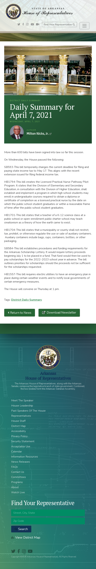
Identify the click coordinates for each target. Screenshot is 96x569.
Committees (18, 477)
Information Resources (24, 456)
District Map (18, 426)
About (15, 487)
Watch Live (18, 492)
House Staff (18, 421)
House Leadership (22, 405)
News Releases (20, 462)
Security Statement (22, 441)
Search (21, 529)
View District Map (25, 537)
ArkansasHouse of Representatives (48, 375)
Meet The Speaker (22, 400)
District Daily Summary (26, 300)
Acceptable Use (20, 446)
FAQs (14, 467)
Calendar (16, 451)
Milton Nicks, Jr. (17, 132)
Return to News (19, 313)
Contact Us (17, 472)
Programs (17, 482)
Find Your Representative (59, 24)
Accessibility (18, 431)
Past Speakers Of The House (28, 410)
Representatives (21, 416)
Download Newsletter (61, 313)
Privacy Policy (19, 436)
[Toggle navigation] (84, 25)
